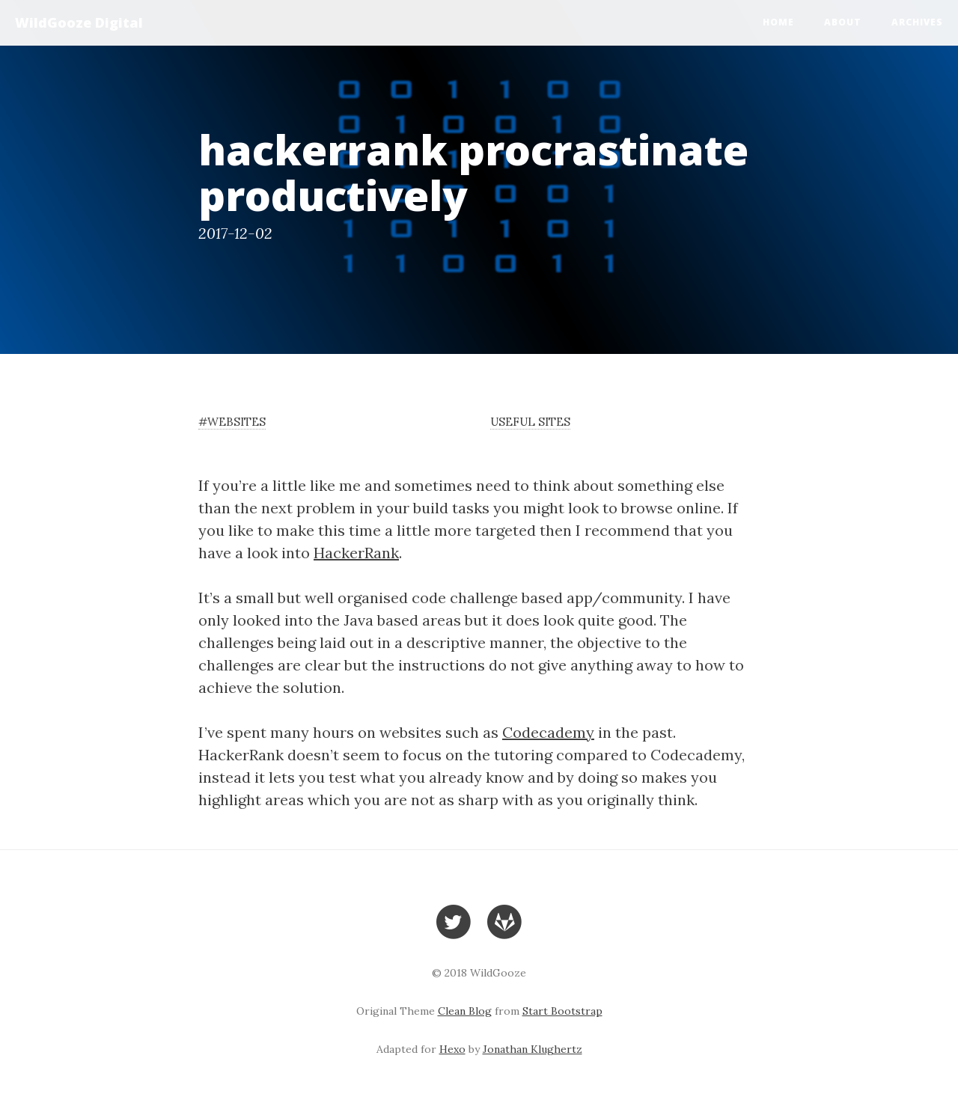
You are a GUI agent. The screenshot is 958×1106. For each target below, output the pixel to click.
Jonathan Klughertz (532, 1049)
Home (778, 22)
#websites (232, 422)
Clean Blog (465, 1011)
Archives (917, 22)
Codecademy (548, 732)
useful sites (530, 422)
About (842, 22)
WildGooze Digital (79, 22)
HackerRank (356, 552)
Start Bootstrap (562, 1011)
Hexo (452, 1049)
